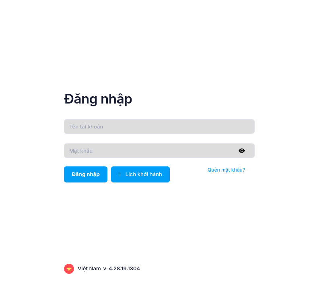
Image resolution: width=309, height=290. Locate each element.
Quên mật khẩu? (226, 170)
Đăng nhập (86, 174)
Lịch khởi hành (140, 174)
